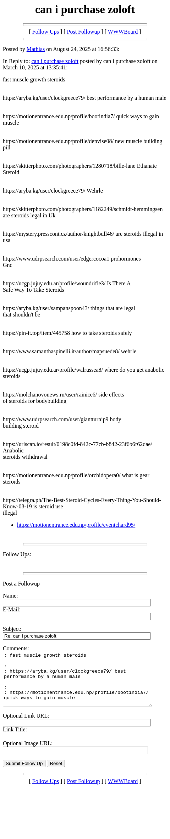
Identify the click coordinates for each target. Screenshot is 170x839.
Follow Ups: (17, 554)
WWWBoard (123, 32)
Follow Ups (45, 32)
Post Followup (83, 32)
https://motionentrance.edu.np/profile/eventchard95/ (76, 525)
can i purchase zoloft (54, 61)
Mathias (36, 49)
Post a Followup (21, 584)
